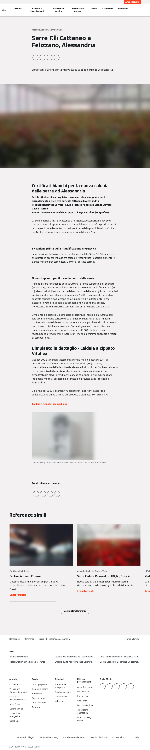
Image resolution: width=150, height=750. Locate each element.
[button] (133, 639)
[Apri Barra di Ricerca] (139, 10)
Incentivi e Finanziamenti (37, 10)
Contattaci (123, 8)
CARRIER (37, 747)
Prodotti (18, 8)
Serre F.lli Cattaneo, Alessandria (54, 639)
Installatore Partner (78, 10)
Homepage (14, 639)
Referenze (29, 639)
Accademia (107, 8)
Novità (94, 8)
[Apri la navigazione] (4, 10)
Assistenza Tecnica (58, 10)
